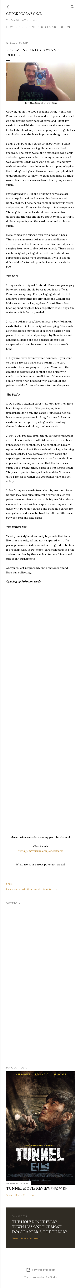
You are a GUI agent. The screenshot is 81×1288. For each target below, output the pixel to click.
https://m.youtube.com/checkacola (40, 851)
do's (35, 889)
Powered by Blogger (40, 1269)
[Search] (72, 6)
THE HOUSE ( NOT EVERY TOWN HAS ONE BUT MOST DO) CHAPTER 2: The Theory (39, 1226)
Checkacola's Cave (24, 14)
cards (17, 889)
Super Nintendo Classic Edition (44, 27)
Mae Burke (51, 1277)
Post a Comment (25, 1195)
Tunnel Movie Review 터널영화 (36, 1188)
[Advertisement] (40, 1030)
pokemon (51, 889)
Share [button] (9, 883)
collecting (26, 889)
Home (10, 27)
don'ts (41, 889)
